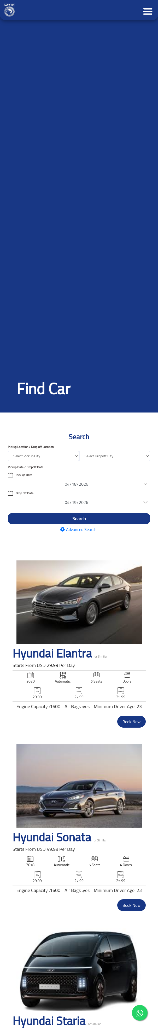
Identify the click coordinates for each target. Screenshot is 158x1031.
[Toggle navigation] (146, 10)
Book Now (131, 722)
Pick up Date (24, 475)
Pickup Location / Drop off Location (31, 447)
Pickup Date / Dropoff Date (25, 467)
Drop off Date (24, 493)
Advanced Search (79, 529)
